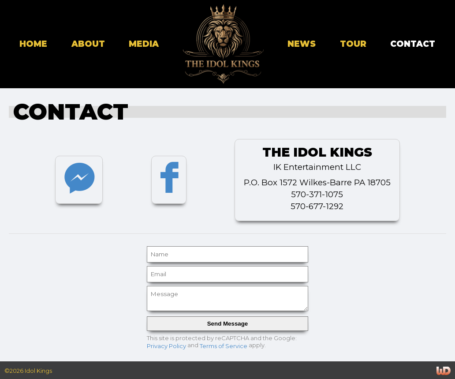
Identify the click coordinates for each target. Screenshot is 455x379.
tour (353, 44)
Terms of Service (223, 345)
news (301, 44)
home (33, 44)
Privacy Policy (166, 345)
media (144, 44)
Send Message (227, 323)
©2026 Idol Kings (28, 370)
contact (412, 44)
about (88, 44)
